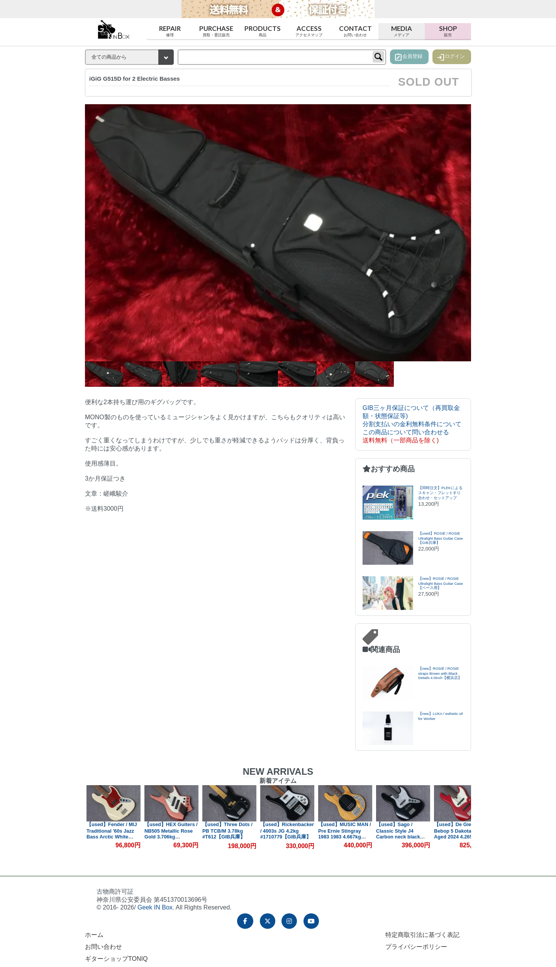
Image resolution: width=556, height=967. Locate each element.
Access (309, 31)
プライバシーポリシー (416, 946)
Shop (448, 31)
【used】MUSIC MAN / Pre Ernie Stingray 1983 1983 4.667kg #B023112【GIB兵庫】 (345, 833)
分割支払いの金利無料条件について (412, 424)
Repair (170, 31)
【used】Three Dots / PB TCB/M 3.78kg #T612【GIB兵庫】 (228, 830)
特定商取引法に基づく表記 (422, 934)
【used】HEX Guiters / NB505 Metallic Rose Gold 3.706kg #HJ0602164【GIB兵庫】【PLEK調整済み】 (171, 836)
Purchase (216, 31)
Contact (355, 31)
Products (262, 31)
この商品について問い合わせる (406, 432)
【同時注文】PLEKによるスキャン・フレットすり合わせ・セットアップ (440, 493)
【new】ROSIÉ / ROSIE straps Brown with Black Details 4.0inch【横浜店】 (440, 673)
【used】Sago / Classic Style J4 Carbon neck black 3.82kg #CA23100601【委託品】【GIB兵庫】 (403, 836)
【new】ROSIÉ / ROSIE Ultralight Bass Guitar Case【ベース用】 (440, 583)
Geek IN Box (155, 907)
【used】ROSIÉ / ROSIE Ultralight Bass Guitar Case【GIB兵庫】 (440, 538)
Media (401, 31)
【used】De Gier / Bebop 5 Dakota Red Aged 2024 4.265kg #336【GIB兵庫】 (458, 833)
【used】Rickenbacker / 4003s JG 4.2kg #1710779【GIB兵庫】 (287, 830)
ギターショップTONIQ (116, 958)
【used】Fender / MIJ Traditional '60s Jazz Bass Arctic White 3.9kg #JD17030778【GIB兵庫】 (112, 836)
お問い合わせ (103, 946)
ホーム (94, 934)
